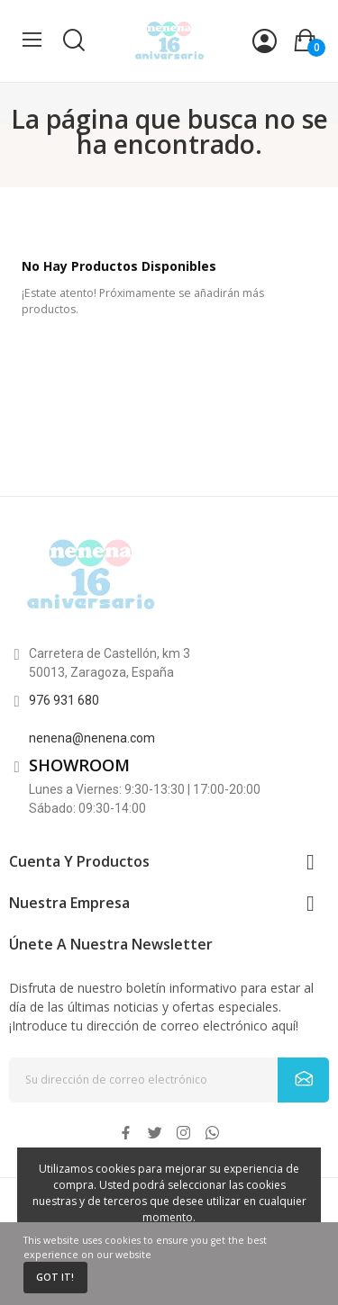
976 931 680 (64, 700)
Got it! (55, 1277)
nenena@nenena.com (92, 738)
